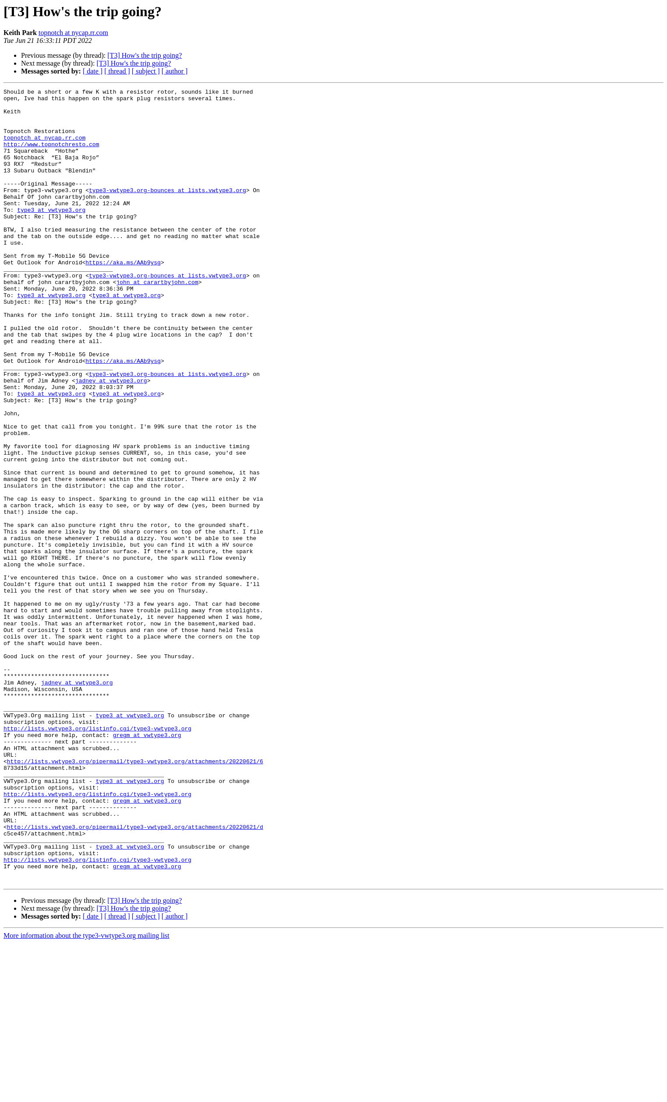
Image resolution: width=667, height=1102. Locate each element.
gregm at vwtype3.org (147, 865)
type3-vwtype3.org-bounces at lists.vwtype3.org (167, 211)
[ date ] (92, 71)
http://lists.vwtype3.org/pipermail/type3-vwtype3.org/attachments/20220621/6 (135, 896)
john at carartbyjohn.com (157, 321)
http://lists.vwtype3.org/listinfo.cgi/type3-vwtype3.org (97, 857)
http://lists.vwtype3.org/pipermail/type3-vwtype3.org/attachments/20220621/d (135, 975)
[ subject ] (146, 71)
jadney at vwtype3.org (111, 439)
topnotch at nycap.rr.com (73, 32)
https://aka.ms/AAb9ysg (123, 298)
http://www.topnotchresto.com (51, 156)
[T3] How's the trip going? (144, 55)
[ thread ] (117, 71)
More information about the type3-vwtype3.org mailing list (86, 1094)
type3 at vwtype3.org (51, 235)
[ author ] (175, 71)
